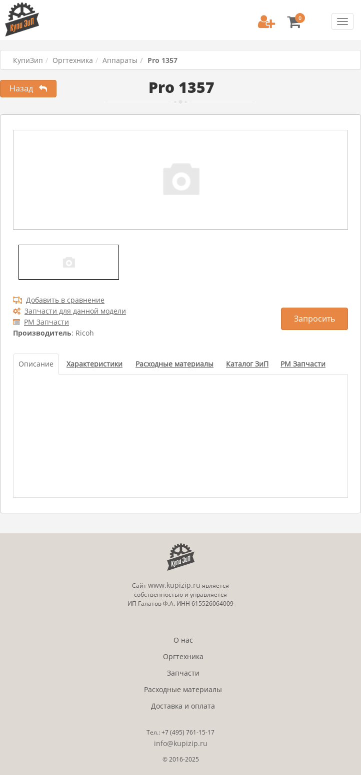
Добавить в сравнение (58, 300)
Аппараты (120, 60)
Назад (28, 88)
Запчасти (183, 673)
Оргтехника (72, 60)
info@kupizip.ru (181, 743)
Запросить (314, 318)
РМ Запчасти (41, 322)
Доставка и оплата (183, 706)
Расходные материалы (183, 689)
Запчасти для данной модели (69, 311)
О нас (183, 640)
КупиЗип (28, 60)
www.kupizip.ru (174, 585)
